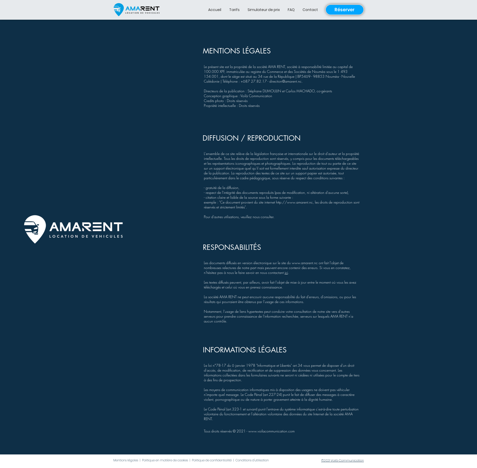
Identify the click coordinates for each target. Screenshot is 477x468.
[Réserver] (344, 9)
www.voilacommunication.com (271, 431)
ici (286, 272)
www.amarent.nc (305, 262)
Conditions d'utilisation (252, 460)
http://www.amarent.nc (294, 202)
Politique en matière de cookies (165, 460)
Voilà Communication (256, 95)
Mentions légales (125, 460)
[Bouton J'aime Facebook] (82, 460)
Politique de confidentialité (212, 460)
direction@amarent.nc (285, 81)
